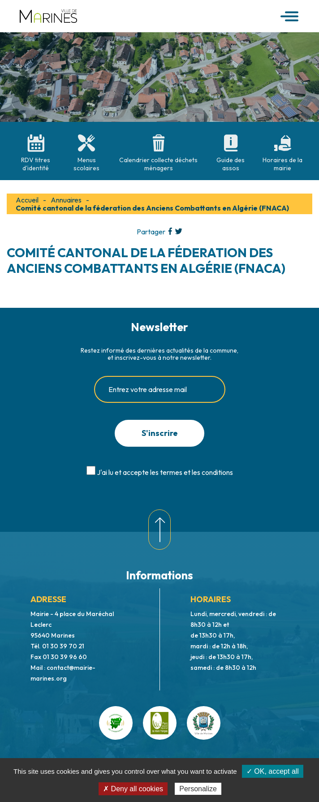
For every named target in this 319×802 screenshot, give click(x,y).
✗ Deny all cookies (133, 789)
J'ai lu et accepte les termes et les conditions (165, 472)
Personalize (198, 789)
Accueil (27, 199)
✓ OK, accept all (272, 771)
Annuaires (66, 199)
